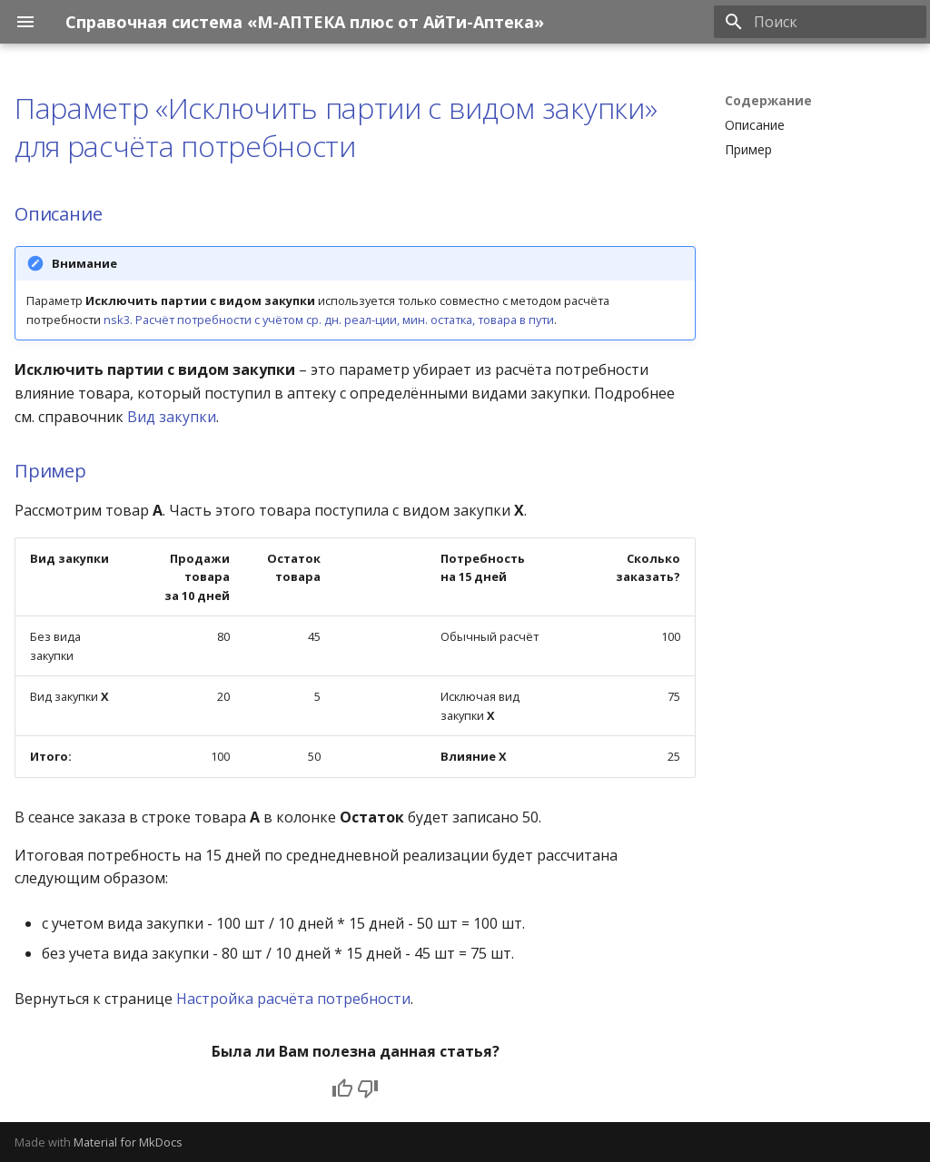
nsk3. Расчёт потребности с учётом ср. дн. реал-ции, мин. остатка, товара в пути (329, 319)
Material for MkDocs (128, 1142)
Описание (58, 214)
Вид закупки (171, 417)
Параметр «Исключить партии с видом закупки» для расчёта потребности (336, 126)
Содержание (768, 101)
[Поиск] (820, 21)
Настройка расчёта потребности (293, 999)
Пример (50, 470)
